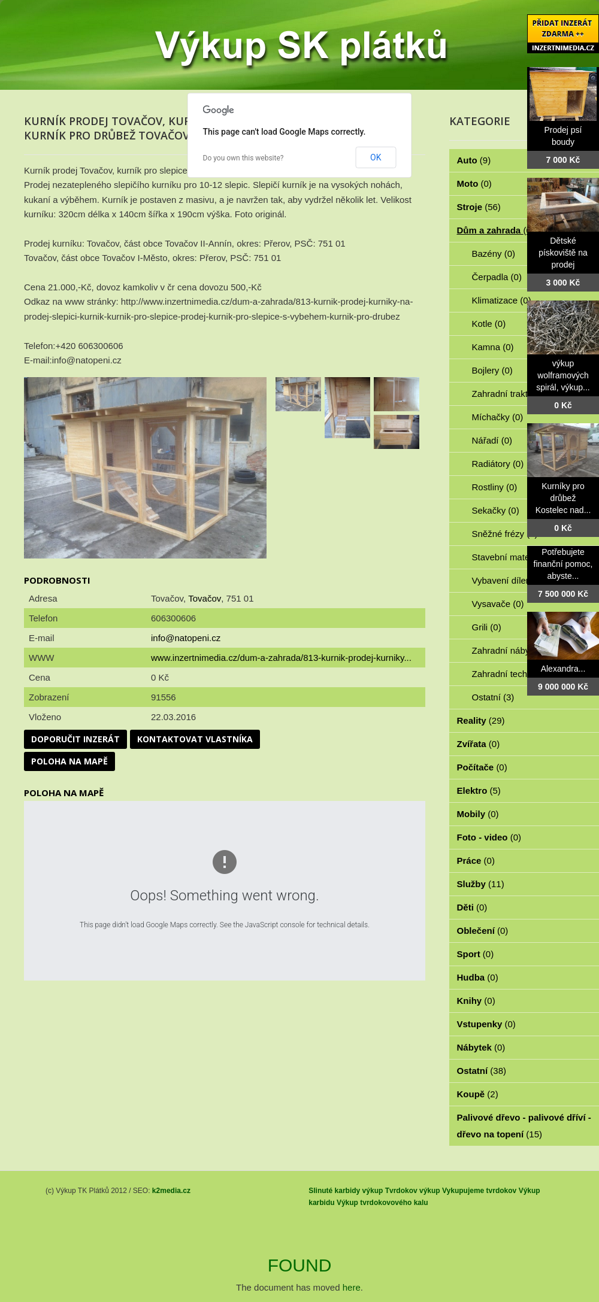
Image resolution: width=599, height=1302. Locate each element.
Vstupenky (486, 1024)
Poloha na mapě (69, 761)
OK (375, 157)
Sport (475, 954)
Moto (474, 183)
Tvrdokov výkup (412, 1190)
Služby (480, 884)
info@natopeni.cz (185, 638)
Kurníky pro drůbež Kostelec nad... (563, 498)
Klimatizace (501, 300)
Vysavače (498, 604)
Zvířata (478, 744)
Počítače (482, 767)
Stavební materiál (513, 557)
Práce (476, 860)
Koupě (477, 1094)
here (352, 1287)
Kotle (489, 323)
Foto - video (489, 837)
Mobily (478, 814)
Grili (486, 627)
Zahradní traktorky (515, 394)
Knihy (476, 1001)
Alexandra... (563, 668)
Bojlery (492, 370)
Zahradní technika (515, 674)
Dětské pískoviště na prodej (563, 252)
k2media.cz (171, 1190)
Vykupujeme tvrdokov (479, 1190)
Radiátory (498, 464)
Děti (472, 907)
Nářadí (492, 440)
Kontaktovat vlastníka (195, 739)
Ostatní (493, 697)
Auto (474, 160)
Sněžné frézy (505, 534)
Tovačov (204, 598)
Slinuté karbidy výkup (345, 1190)
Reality (481, 720)
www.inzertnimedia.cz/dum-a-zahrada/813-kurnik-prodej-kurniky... (281, 657)
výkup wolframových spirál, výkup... (562, 375)
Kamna (493, 347)
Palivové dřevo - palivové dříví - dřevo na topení (524, 1125)
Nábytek (481, 1047)
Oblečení (483, 930)
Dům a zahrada (495, 230)
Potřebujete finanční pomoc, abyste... (563, 564)
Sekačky (495, 510)
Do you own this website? (243, 158)
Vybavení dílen (508, 580)
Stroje (479, 207)
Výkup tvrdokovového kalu (382, 1202)
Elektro (479, 790)
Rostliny (495, 487)
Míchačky (498, 417)
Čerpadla (497, 277)
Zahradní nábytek (513, 650)
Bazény (494, 253)
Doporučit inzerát (75, 739)
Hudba (477, 977)
